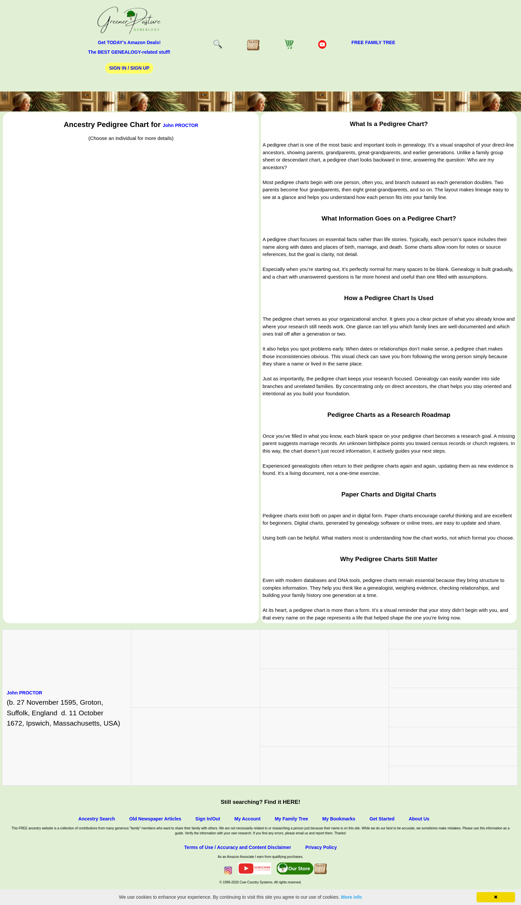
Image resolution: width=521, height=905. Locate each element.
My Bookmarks (338, 818)
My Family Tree (291, 818)
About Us (419, 818)
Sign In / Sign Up (129, 68)
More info (351, 897)
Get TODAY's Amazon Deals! (129, 42)
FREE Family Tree (373, 42)
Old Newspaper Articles (155, 818)
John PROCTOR (180, 125)
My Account (247, 818)
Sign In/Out (207, 818)
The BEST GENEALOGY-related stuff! (129, 52)
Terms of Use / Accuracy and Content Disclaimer (237, 847)
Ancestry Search (96, 818)
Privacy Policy (321, 847)
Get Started (381, 818)
